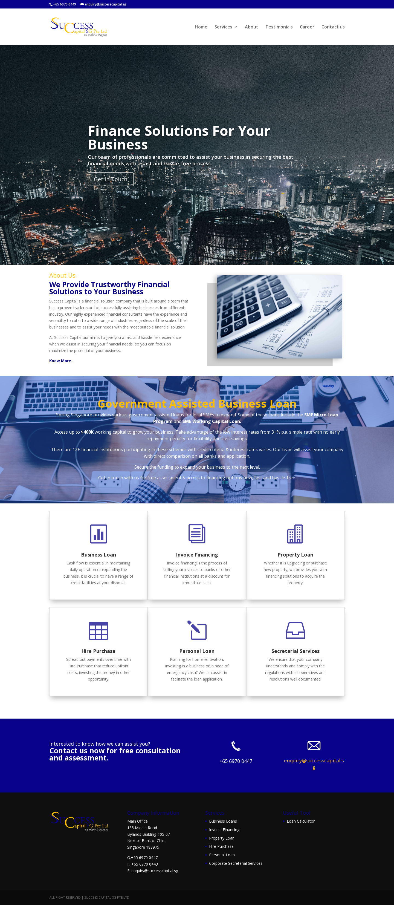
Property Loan (295, 554)
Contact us (333, 27)
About (251, 27)
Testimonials (279, 27)
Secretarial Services (295, 651)
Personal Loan (197, 651)
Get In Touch (111, 179)
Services (223, 27)
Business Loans (223, 821)
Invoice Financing (197, 554)
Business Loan (98, 554)
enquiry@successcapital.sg (314, 763)
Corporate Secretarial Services (235, 863)
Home (201, 27)
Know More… (61, 360)
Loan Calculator (301, 821)
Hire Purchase (98, 651)
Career (307, 27)
